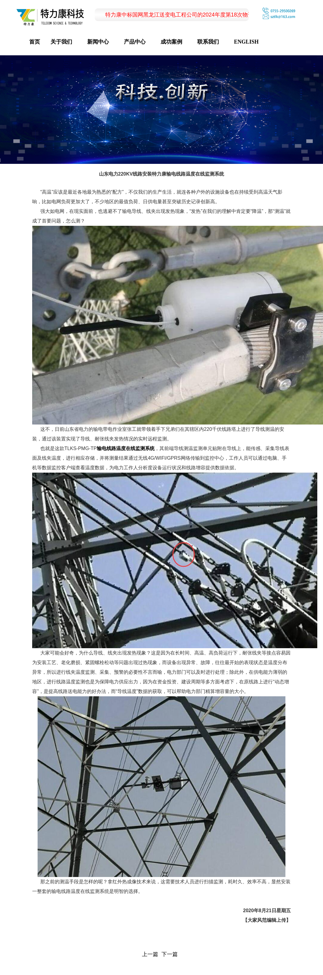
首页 (34, 42)
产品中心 (135, 42)
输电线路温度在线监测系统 (126, 448)
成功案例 (171, 42)
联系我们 (208, 42)
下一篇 (170, 954)
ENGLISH (246, 42)
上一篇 (150, 954)
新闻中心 (98, 42)
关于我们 (61, 42)
